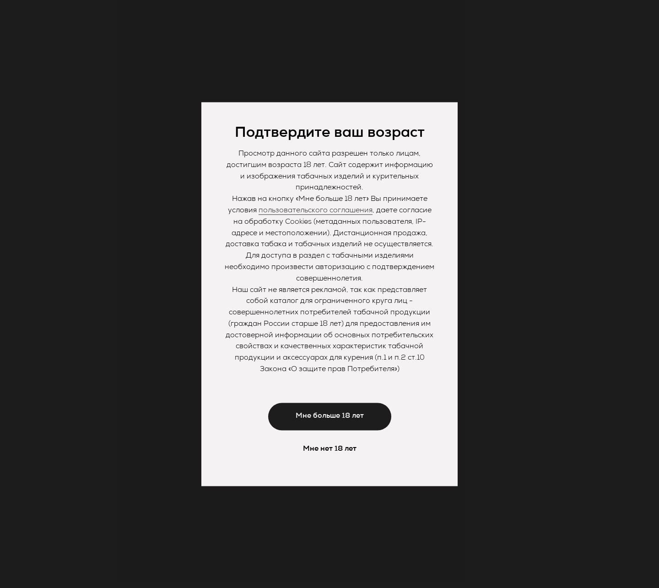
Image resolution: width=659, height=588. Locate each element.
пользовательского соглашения (316, 210)
